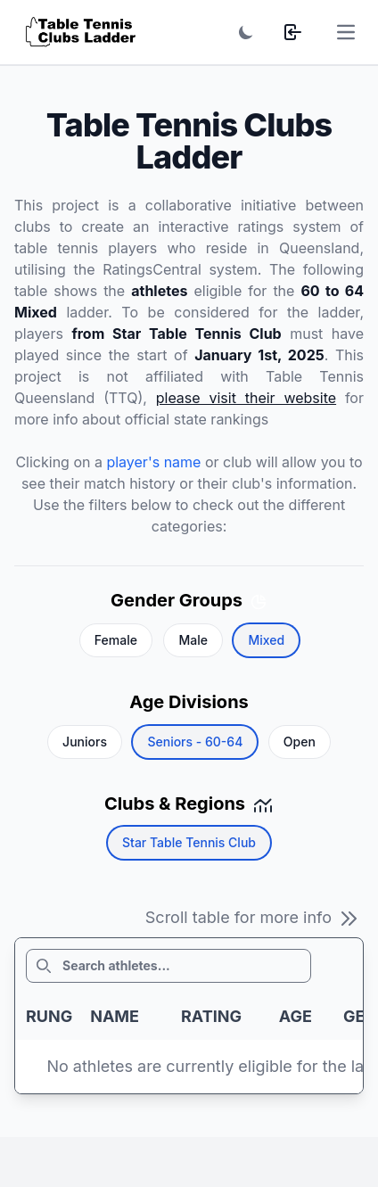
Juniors (84, 741)
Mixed (266, 639)
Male (192, 639)
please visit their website (246, 398)
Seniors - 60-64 (194, 741)
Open (300, 741)
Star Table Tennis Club (189, 842)
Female (115, 639)
